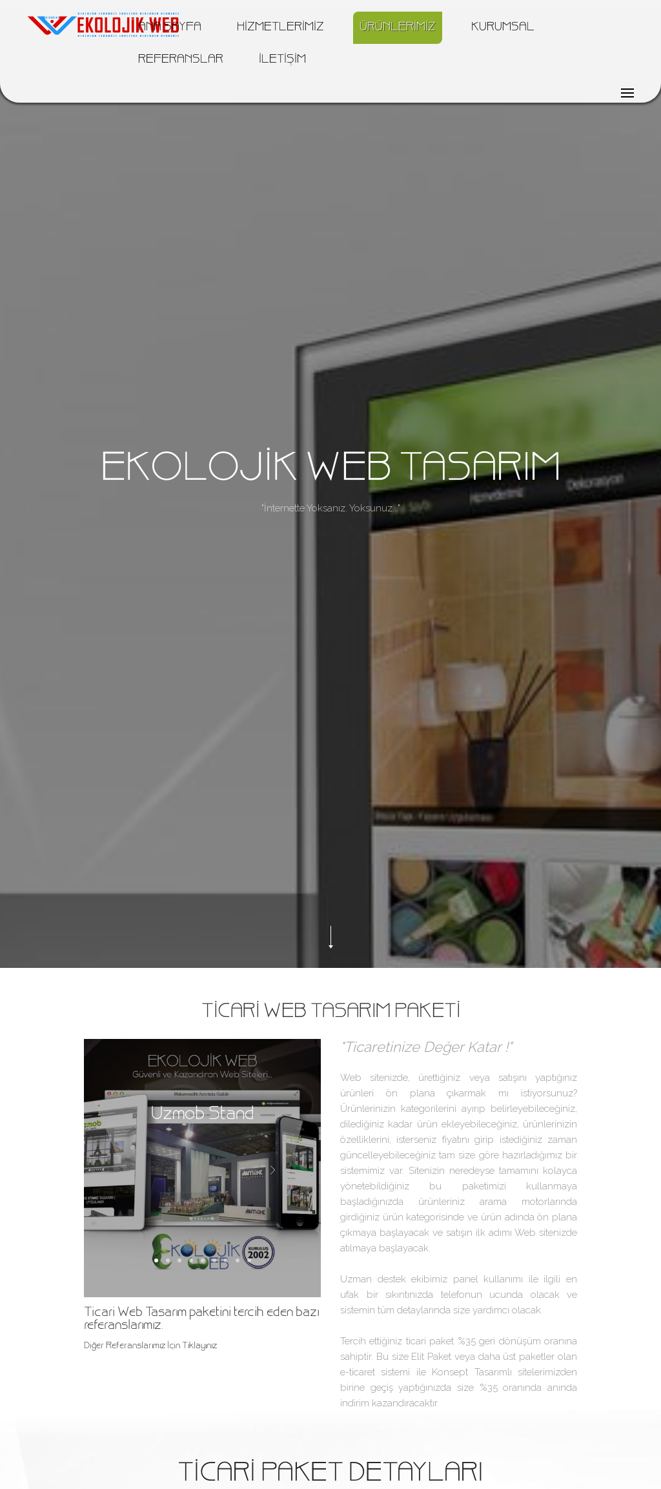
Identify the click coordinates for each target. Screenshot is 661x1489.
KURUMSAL (502, 28)
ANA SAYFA (169, 28)
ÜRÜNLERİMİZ (398, 28)
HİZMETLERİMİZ (280, 28)
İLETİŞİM (282, 60)
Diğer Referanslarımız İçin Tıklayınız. (151, 1346)
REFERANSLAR (180, 60)
